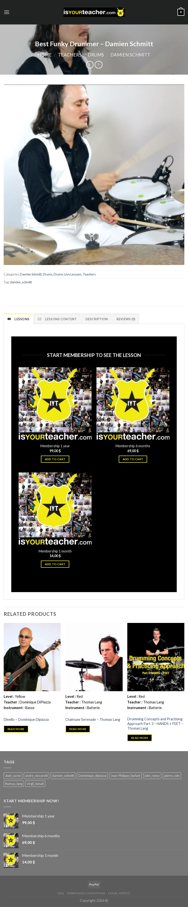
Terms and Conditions (86, 893)
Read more (16, 729)
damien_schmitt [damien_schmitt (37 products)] (63, 776)
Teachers (70, 54)
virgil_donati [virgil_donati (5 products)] (35, 784)
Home (45, 54)
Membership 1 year (55, 446)
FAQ (61, 893)
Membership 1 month (55, 551)
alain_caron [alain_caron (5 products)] (13, 776)
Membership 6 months (133, 446)
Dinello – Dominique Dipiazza (26, 719)
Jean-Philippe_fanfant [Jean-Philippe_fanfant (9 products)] (125, 776)
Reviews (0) (126, 319)
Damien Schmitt (130, 54)
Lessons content (57, 319)
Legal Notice (119, 893)
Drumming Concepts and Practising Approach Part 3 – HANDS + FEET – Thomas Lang (155, 723)
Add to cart (55, 459)
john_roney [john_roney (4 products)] (152, 776)
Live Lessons (73, 274)
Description (96, 319)
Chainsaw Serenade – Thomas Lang (92, 719)
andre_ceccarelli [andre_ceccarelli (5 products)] (36, 776)
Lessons (18, 319)
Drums (96, 54)
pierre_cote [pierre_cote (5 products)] (172, 776)
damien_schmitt (21, 282)
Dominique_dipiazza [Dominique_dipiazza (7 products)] (92, 776)
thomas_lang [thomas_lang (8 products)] (14, 784)
